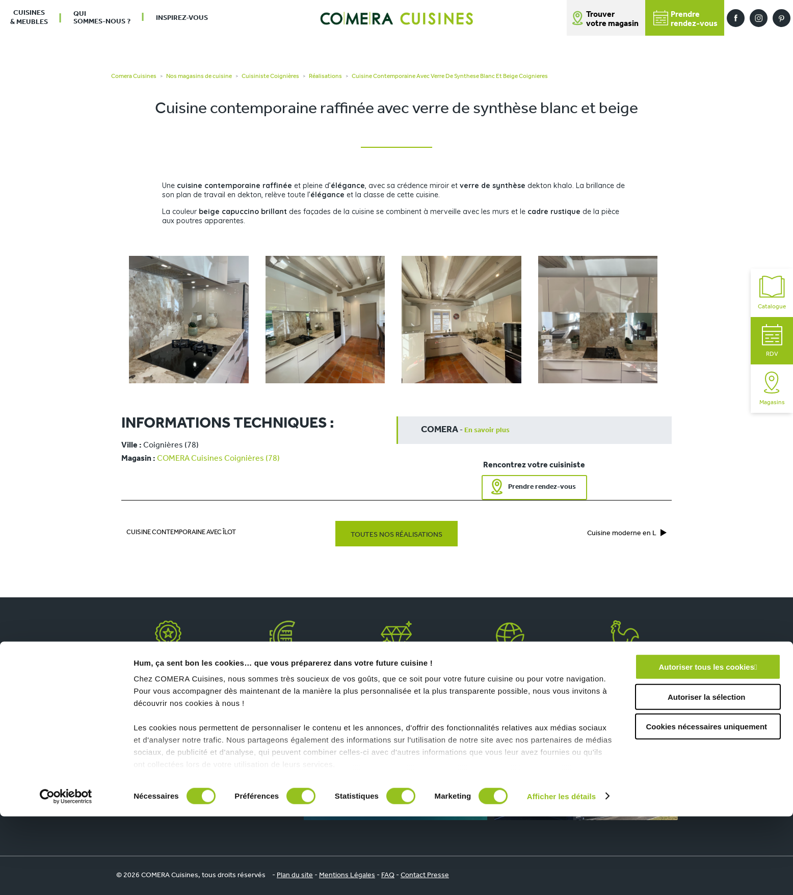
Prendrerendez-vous (685, 19)
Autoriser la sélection (707, 775)
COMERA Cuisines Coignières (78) (218, 459)
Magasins (772, 389)
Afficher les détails (561, 875)
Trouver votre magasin (612, 19)
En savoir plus (487, 430)
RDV (772, 340)
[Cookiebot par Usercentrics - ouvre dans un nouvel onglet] (66, 875)
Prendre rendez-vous (542, 487)
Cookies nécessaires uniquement (706, 805)
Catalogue (772, 293)
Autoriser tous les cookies (706, 746)
